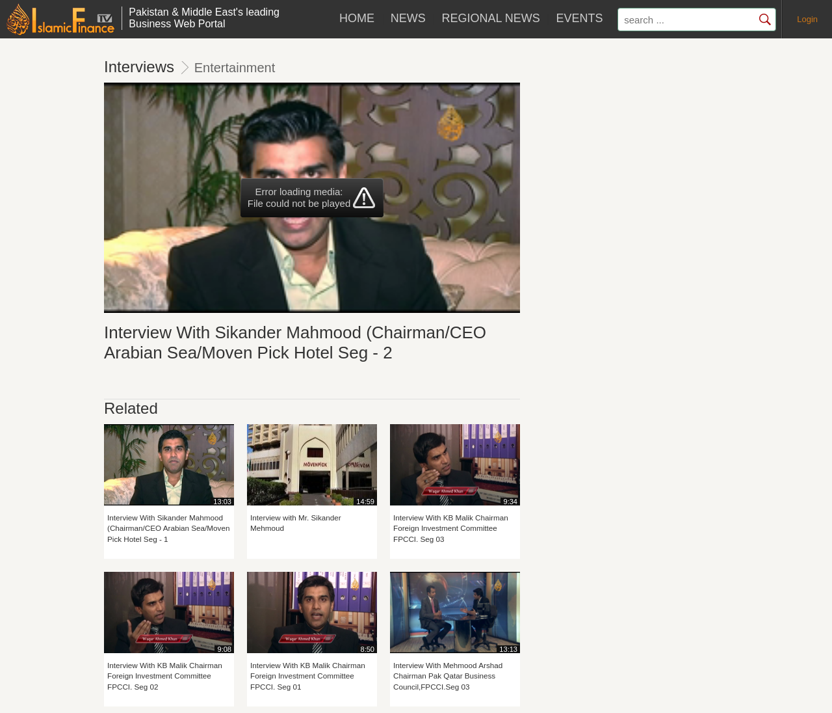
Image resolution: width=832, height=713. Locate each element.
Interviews (139, 66)
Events (579, 18)
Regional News (490, 18)
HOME (356, 18)
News (408, 18)
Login (807, 19)
